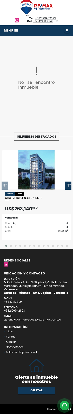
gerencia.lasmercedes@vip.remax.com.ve (32, 319)
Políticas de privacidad (21, 352)
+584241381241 (43, 21)
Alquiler (11, 342)
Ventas (10, 337)
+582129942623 (45, 18)
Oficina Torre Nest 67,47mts (23, 198)
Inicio (9, 331)
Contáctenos (15, 347)
